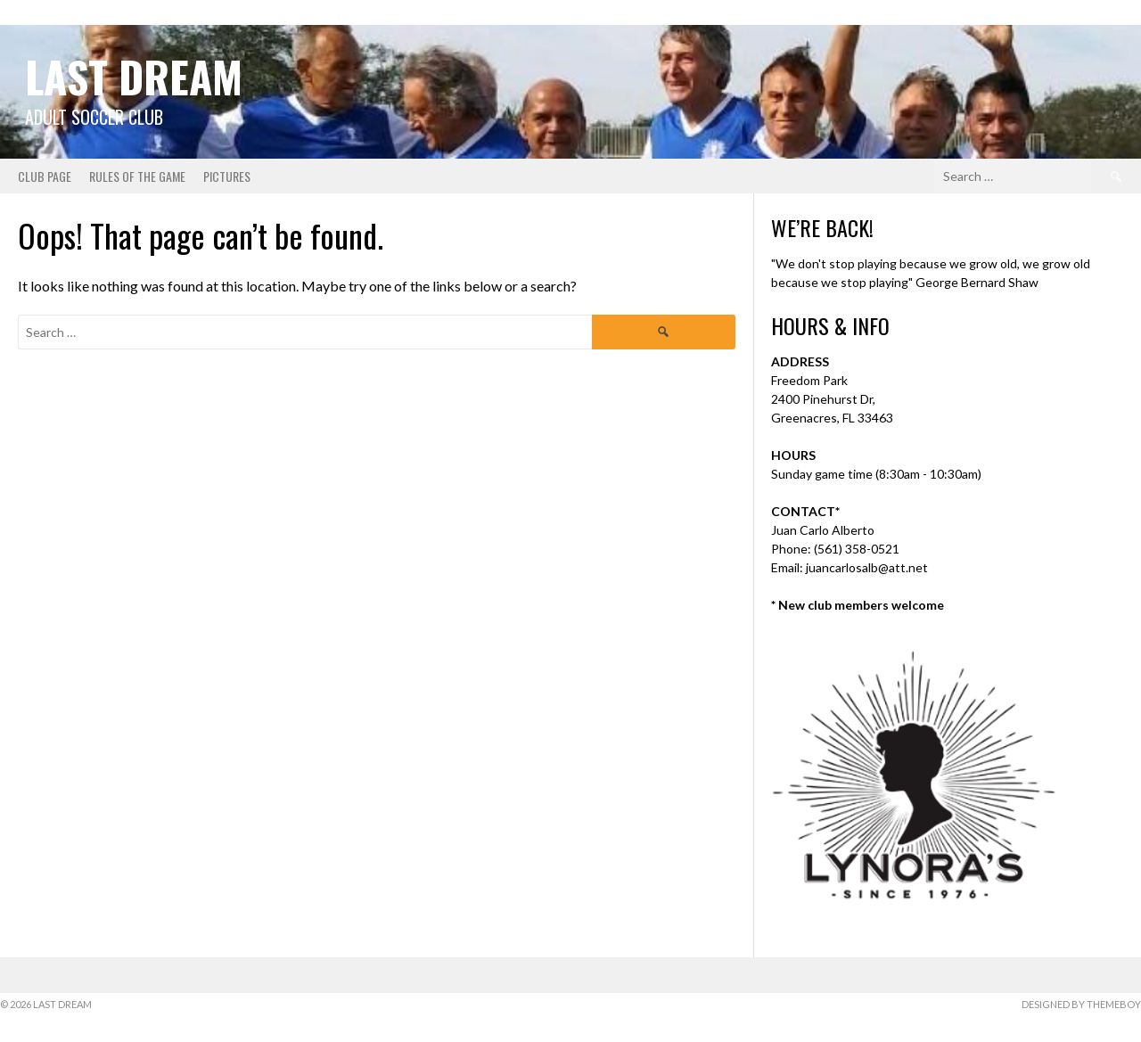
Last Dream (133, 76)
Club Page (44, 176)
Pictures (226, 176)
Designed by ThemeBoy (1081, 1004)
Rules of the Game (137, 176)
